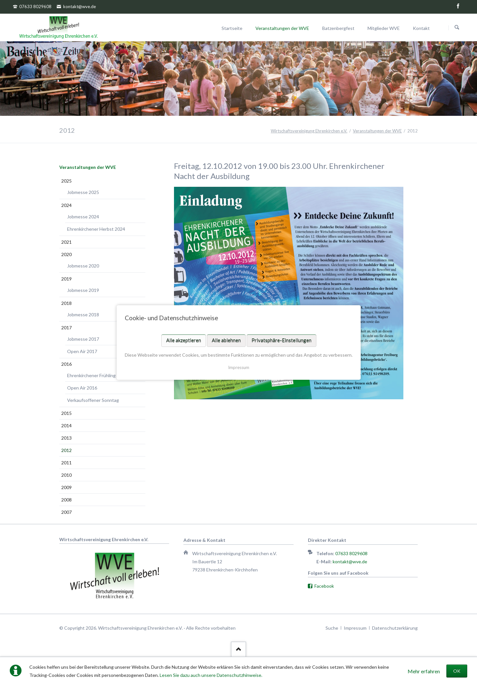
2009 (66, 487)
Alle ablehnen (225, 340)
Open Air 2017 (82, 351)
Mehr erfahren (424, 671)
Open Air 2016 (82, 387)
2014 (66, 425)
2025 (66, 181)
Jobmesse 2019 (83, 290)
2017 (66, 327)
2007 (66, 512)
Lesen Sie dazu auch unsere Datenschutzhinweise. (211, 675)
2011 (66, 462)
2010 (66, 475)
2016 (66, 364)
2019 (66, 278)
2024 (66, 205)
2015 (66, 413)
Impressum (238, 367)
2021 (66, 242)
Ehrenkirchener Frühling (91, 375)
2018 (66, 303)
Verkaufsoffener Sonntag (93, 400)
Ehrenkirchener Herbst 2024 (96, 229)
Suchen (457, 27)
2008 (66, 499)
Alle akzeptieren (183, 340)
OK (456, 671)
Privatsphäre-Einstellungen (281, 340)
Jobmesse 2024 (83, 216)
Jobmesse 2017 (83, 339)
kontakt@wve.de (350, 561)
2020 (66, 254)
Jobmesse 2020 (83, 265)
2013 (66, 438)
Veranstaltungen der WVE (87, 167)
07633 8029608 (351, 553)
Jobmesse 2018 (83, 314)
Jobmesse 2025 (83, 192)
